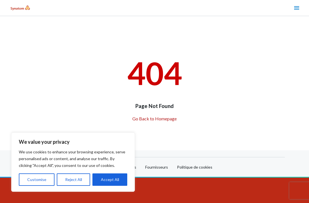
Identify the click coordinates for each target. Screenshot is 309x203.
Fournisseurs (156, 167)
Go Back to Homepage (154, 118)
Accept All (110, 179)
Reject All (73, 179)
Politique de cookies (194, 167)
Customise (36, 179)
